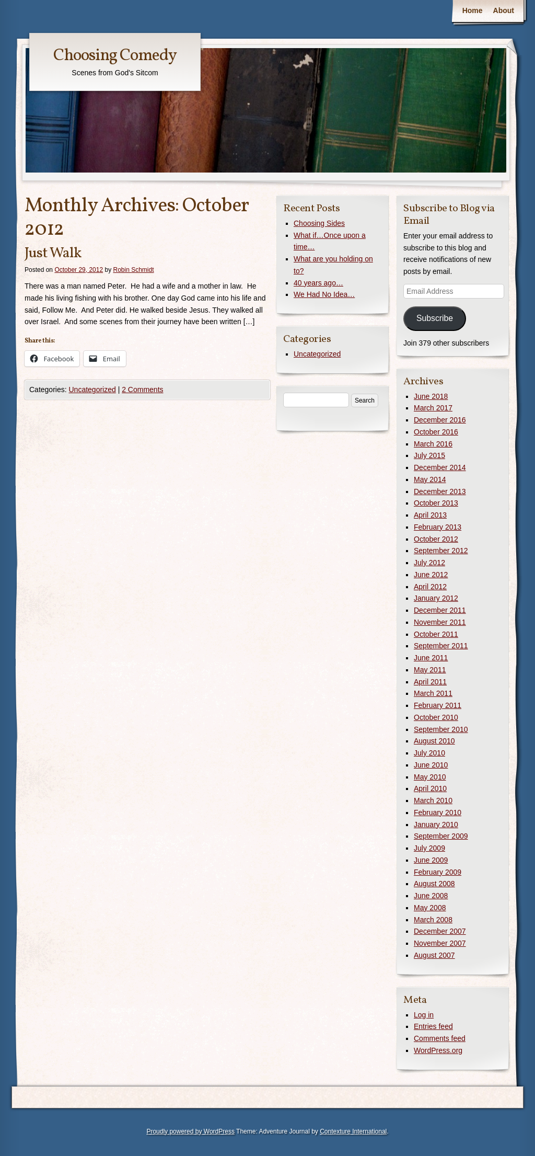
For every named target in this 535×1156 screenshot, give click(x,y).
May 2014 (430, 479)
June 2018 (431, 396)
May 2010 (430, 777)
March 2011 (433, 693)
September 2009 (441, 836)
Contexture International (353, 1131)
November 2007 (440, 943)
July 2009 (429, 848)
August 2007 (434, 955)
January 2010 (436, 824)
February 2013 (437, 527)
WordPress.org (438, 1050)
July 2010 (429, 753)
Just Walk (53, 253)
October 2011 (436, 634)
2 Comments (142, 389)
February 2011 (437, 705)
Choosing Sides (319, 223)
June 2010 (431, 765)
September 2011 (441, 646)
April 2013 (430, 515)
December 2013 (440, 491)
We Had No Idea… (324, 294)
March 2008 (433, 919)
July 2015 (429, 455)
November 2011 (440, 622)
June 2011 (431, 658)
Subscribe (434, 318)
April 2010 (430, 788)
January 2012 (436, 598)
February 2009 (437, 872)
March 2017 (433, 408)
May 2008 (430, 907)
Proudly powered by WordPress (190, 1131)
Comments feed (440, 1038)
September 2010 (441, 729)
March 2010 (433, 800)
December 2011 (440, 610)
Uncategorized (91, 389)
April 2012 (430, 586)
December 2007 (440, 931)
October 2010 (436, 717)
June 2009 (431, 860)
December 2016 (440, 420)
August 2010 (434, 741)
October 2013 (436, 503)
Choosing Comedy (115, 55)
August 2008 (434, 883)
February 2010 (437, 812)
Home (472, 10)
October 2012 (436, 539)
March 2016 (433, 444)
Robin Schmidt (133, 269)
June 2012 (431, 574)
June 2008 (431, 895)
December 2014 (440, 467)
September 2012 (441, 550)
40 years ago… (318, 283)
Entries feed (433, 1026)
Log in (424, 1015)
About (503, 10)
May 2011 (430, 670)
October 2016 (436, 432)
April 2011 (430, 682)
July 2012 (429, 562)
